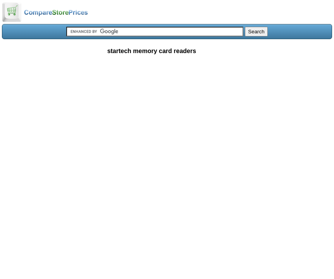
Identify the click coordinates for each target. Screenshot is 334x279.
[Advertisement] (167, 118)
